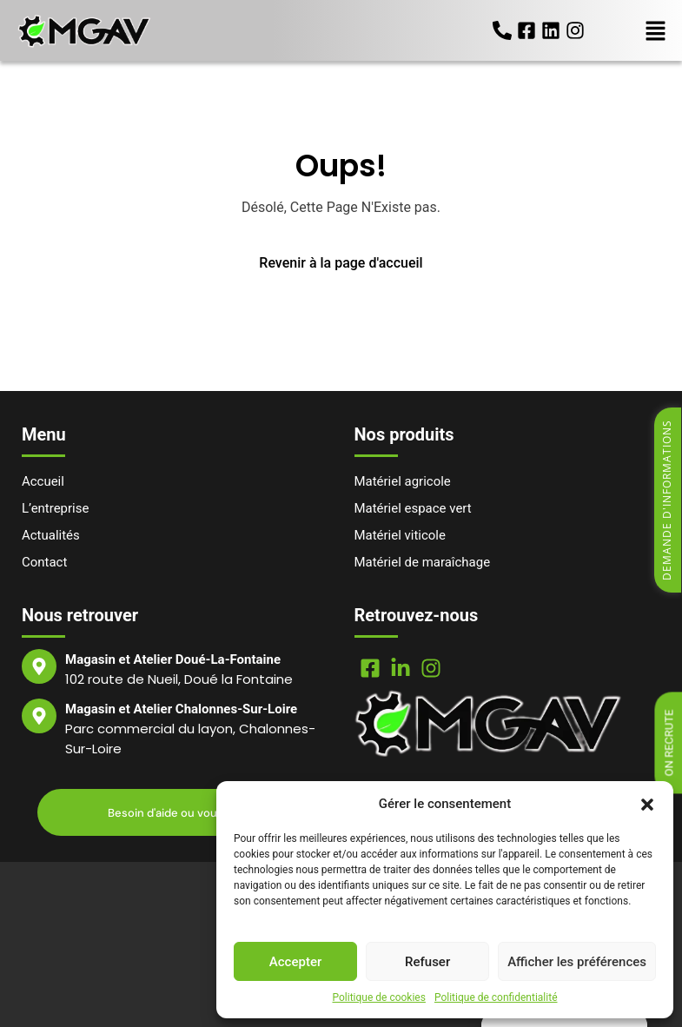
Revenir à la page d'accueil (340, 263)
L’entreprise (55, 508)
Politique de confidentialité (496, 997)
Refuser (427, 962)
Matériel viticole (400, 535)
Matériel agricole (403, 481)
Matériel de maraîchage (422, 562)
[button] (647, 803)
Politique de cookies (379, 997)
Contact (44, 562)
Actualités (51, 535)
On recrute (669, 743)
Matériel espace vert (413, 508)
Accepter (295, 962)
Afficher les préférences (576, 962)
